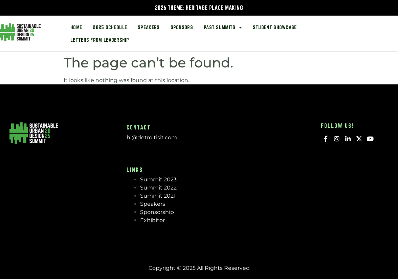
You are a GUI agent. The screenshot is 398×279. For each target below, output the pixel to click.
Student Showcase (275, 27)
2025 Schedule (110, 27)
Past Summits (223, 27)
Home (76, 27)
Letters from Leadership (99, 40)
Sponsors (182, 27)
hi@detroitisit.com (152, 137)
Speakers (148, 27)
